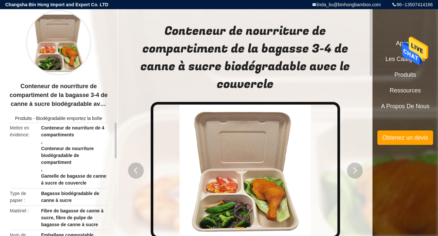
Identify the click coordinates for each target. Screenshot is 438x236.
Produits (23, 118)
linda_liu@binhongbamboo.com (348, 4)
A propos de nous (405, 106)
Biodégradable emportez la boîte (69, 118)
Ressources (405, 90)
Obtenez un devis (405, 137)
